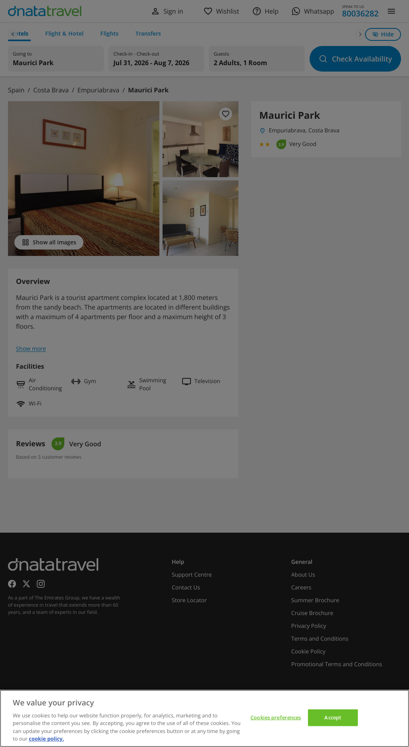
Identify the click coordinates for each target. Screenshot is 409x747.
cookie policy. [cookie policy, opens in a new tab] (46, 738)
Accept (332, 717)
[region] (204, 718)
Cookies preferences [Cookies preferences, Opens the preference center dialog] (275, 717)
